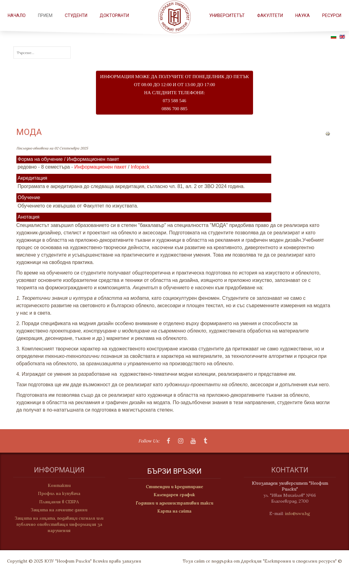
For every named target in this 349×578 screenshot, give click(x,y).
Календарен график (174, 495)
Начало (17, 15)
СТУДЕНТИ (76, 15)
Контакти (56, 485)
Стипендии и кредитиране (174, 487)
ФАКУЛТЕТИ (270, 15)
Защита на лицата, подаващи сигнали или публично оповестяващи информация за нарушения (56, 524)
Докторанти (114, 15)
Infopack (140, 167)
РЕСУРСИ (331, 15)
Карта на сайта (174, 511)
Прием (45, 15)
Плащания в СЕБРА (57, 502)
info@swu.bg (300, 513)
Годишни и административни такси (174, 503)
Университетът (227, 15)
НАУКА (302, 15)
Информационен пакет (100, 167)
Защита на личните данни (56, 510)
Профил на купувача (56, 493)
